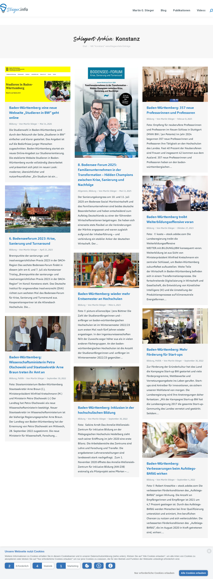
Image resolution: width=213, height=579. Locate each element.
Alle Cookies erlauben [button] (193, 573)
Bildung (13, 123)
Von (28, 123)
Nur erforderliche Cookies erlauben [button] (154, 573)
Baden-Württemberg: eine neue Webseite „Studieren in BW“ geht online (34, 113)
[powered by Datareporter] (209, 553)
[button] (17, 566)
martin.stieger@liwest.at (40, 4)
